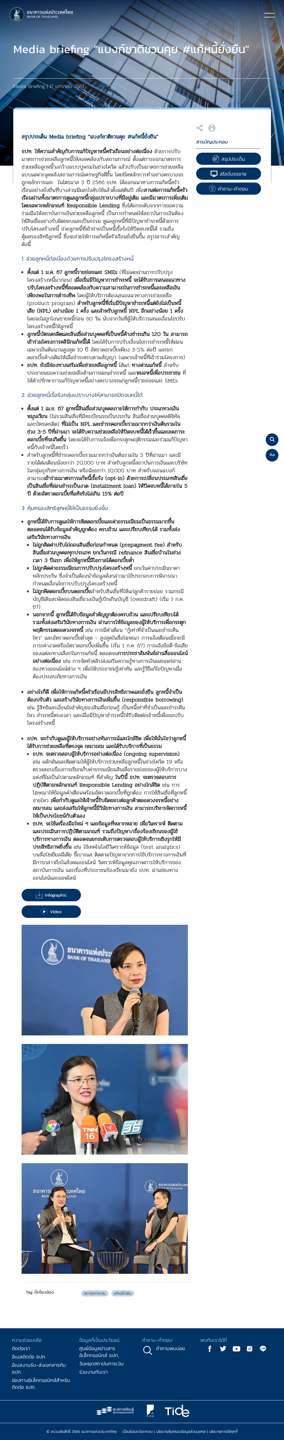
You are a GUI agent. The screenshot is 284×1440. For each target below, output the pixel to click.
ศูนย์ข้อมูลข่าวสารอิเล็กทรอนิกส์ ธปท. (99, 1352)
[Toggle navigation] (269, 14)
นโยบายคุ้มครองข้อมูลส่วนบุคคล (181, 1431)
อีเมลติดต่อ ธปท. (29, 1356)
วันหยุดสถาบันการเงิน (101, 1363)
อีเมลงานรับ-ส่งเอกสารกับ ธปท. (39, 1368)
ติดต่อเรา (21, 1348)
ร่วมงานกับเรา (93, 1372)
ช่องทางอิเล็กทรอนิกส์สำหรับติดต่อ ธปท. (41, 1383)
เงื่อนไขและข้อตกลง (137, 1431)
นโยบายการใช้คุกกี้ (223, 1431)
